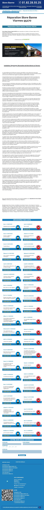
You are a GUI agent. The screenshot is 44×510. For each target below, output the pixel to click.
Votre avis (4, 449)
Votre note (5, 445)
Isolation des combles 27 (7, 470)
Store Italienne (5, 7)
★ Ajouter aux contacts (19, 502)
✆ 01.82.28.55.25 (30, 2)
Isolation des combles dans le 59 (9, 466)
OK (39, 507)
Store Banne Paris (6, 6)
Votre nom (4, 442)
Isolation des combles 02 (7, 473)
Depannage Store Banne (26, 6)
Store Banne (39, 7)
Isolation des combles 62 (7, 469)
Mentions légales (6, 462)
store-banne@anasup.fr (22, 483)
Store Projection (22, 7)
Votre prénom (26, 442)
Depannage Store (17, 492)
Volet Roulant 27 (6, 472)
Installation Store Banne (15, 6)
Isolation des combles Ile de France (9, 467)
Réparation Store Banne (37, 6)
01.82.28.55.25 (22, 485)
